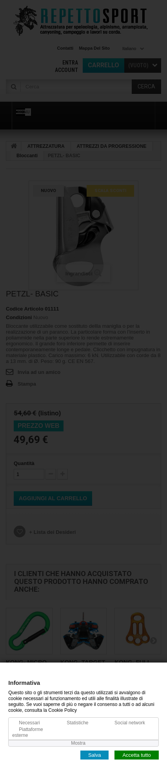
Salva (94, 755)
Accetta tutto (136, 755)
